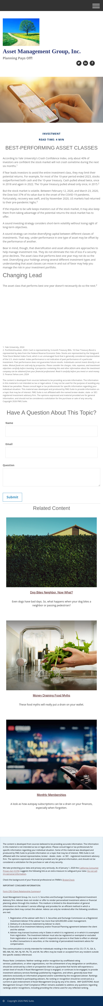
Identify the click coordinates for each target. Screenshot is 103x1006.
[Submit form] (12, 497)
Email (9, 444)
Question (8, 465)
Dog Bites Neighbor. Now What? (51, 592)
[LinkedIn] (85, 63)
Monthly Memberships (51, 794)
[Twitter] (78, 63)
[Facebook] (92, 63)
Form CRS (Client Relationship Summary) (22, 891)
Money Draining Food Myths (51, 695)
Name (9, 423)
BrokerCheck (68, 879)
